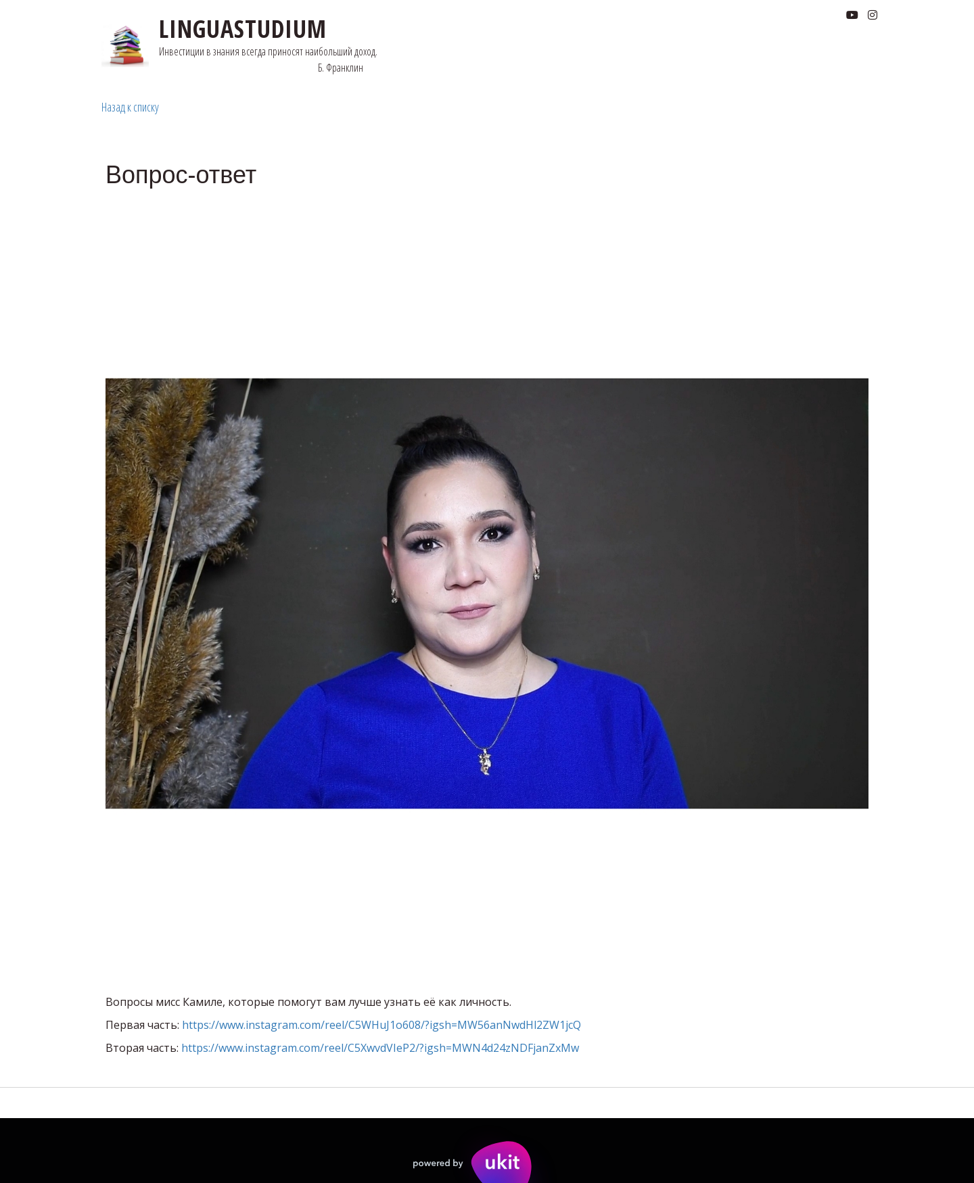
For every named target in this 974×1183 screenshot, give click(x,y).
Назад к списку (130, 107)
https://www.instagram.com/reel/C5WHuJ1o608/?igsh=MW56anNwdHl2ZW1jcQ (381, 1024)
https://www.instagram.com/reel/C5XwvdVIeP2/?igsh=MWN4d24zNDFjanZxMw (380, 1047)
